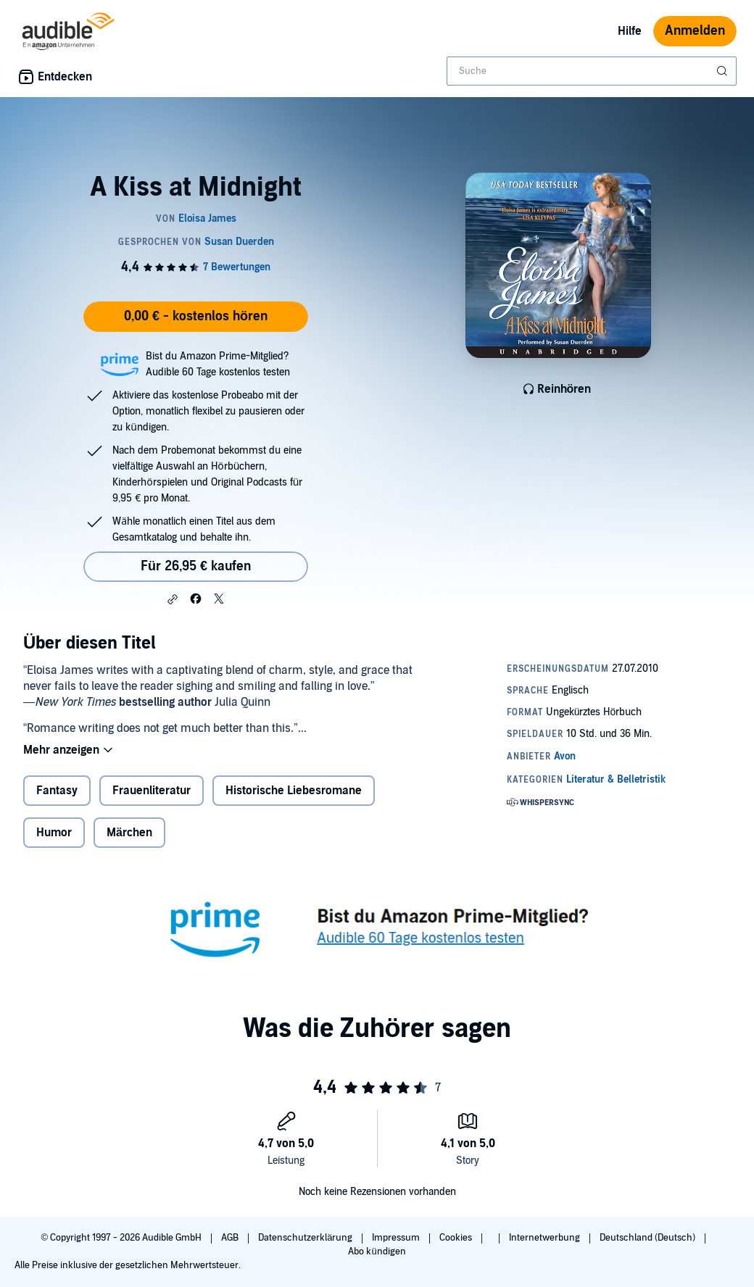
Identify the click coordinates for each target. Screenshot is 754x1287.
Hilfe (630, 31)
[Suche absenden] (723, 71)
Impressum (397, 1238)
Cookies (456, 1238)
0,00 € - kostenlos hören (196, 316)
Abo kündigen (376, 1251)
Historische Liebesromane (293, 790)
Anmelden (695, 30)
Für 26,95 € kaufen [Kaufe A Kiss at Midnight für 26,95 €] (196, 566)
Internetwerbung (545, 1238)
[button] (172, 599)
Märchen (129, 832)
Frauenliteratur (151, 790)
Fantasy (57, 790)
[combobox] (592, 71)
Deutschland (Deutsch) (648, 1238)
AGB (231, 1238)
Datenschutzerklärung (306, 1238)
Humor (54, 832)
